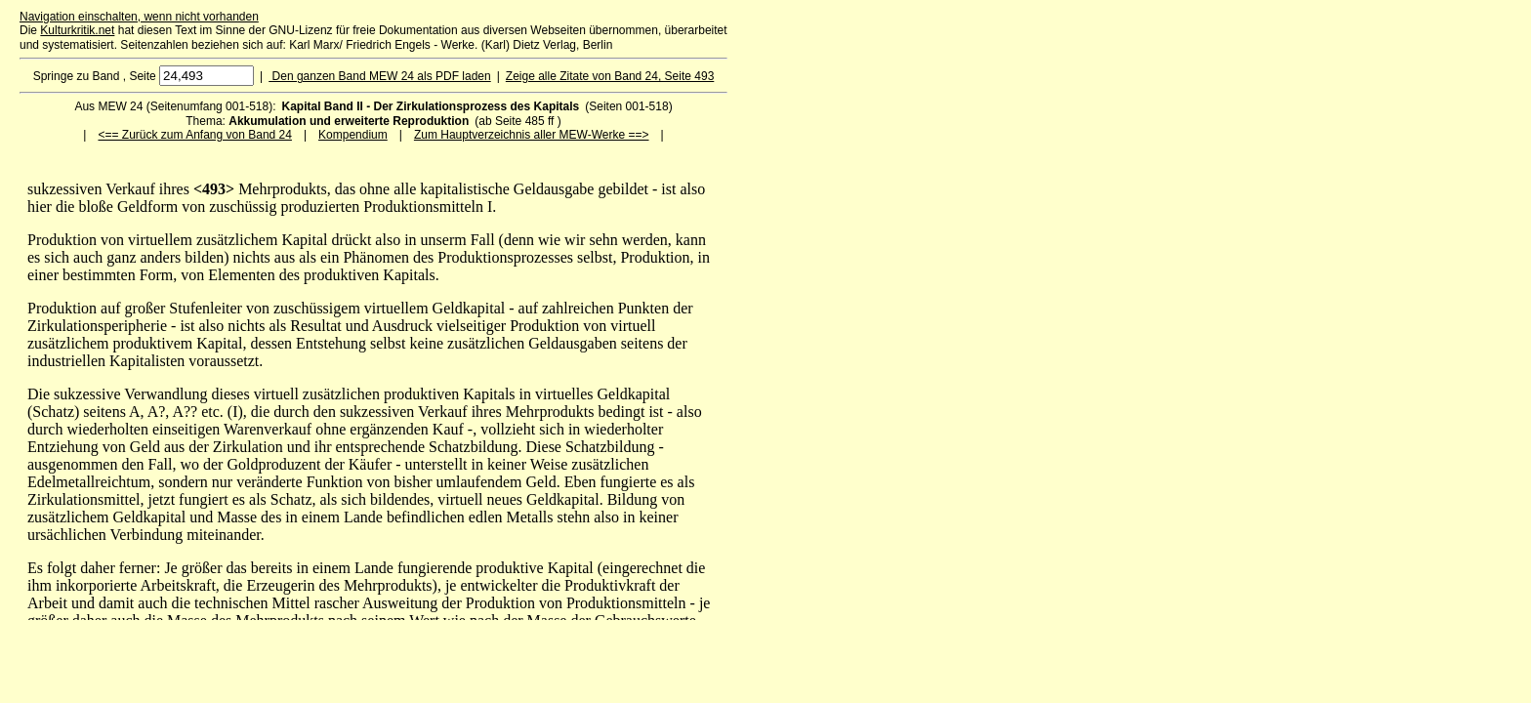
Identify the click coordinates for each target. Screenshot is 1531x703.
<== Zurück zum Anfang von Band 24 (194, 135)
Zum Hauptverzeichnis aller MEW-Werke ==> (531, 135)
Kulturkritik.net (77, 30)
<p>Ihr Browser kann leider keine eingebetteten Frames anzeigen (373, 400)
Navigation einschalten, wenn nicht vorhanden (139, 16)
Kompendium (353, 135)
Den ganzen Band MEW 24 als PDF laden (379, 76)
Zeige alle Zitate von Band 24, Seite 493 (610, 76)
